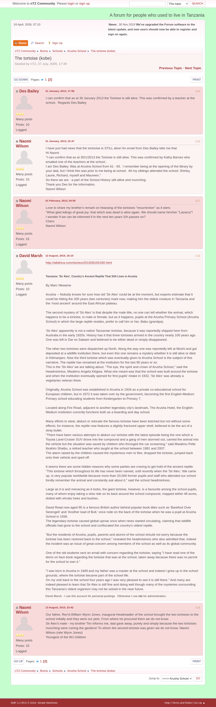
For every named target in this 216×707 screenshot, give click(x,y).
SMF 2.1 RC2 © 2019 (23, 702)
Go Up (18, 661)
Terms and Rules (182, 702)
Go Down (21, 79)
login (71, 3)
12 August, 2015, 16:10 (59, 255)
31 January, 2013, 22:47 (59, 141)
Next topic (193, 68)
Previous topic (170, 68)
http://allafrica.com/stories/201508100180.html (79, 262)
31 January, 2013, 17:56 (59, 91)
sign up (84, 3)
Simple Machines (47, 702)
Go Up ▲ (199, 702)
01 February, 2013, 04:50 (60, 200)
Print (197, 79)
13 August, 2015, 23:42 (59, 607)
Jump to (154, 678)
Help (167, 702)
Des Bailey (29, 91)
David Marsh (30, 255)
